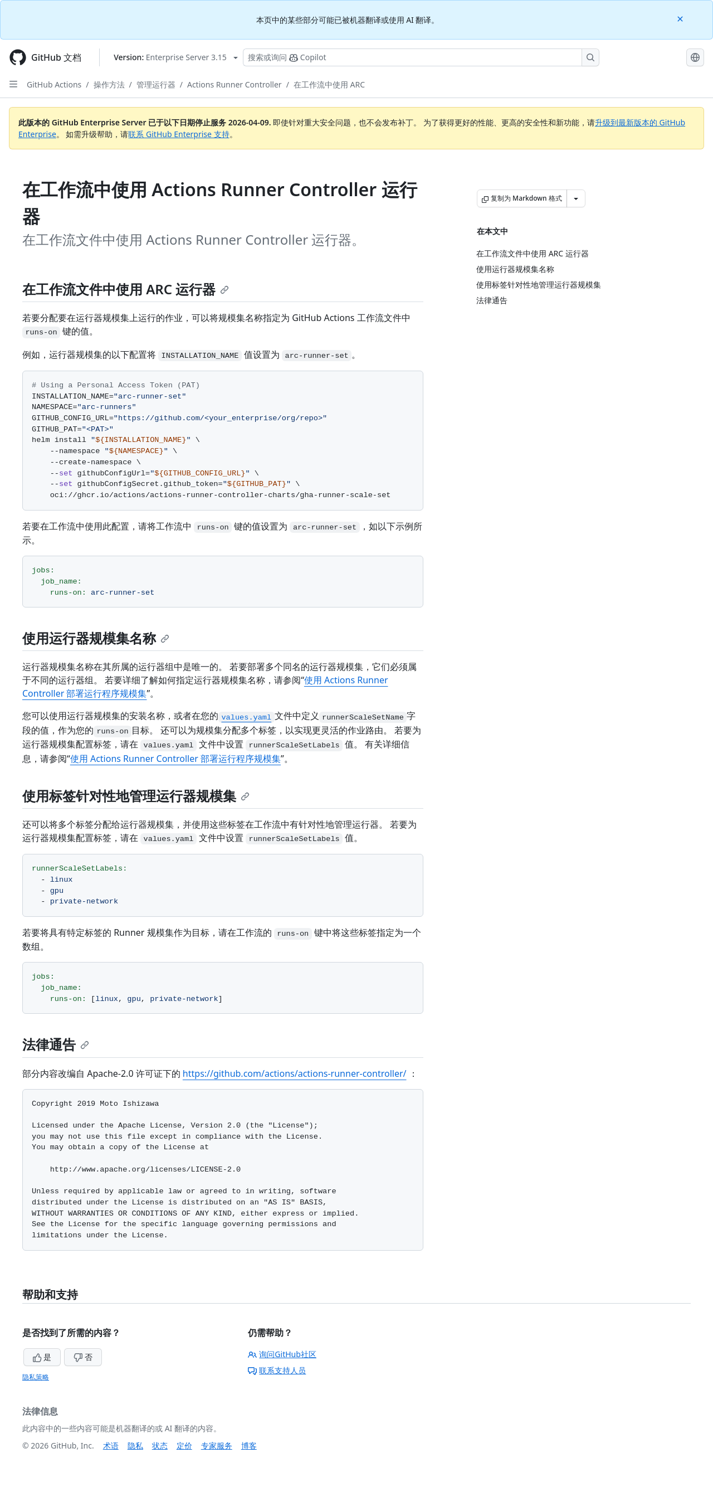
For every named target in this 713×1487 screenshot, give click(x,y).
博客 (249, 1445)
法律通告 (55, 1044)
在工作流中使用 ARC (329, 84)
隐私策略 (35, 1377)
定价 (184, 1445)
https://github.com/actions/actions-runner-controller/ (295, 1073)
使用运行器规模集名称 (95, 638)
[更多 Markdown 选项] (576, 198)
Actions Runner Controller (234, 84)
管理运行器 (155, 84)
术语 (111, 1445)
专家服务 (216, 1445)
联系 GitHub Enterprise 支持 (178, 134)
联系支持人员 (277, 1370)
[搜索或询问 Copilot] (421, 57)
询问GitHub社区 (282, 1354)
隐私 (135, 1445)
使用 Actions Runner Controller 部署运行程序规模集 (175, 758)
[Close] (681, 18)
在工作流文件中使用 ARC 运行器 (125, 289)
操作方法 (109, 84)
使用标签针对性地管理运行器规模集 (136, 795)
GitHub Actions (54, 84)
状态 (160, 1445)
